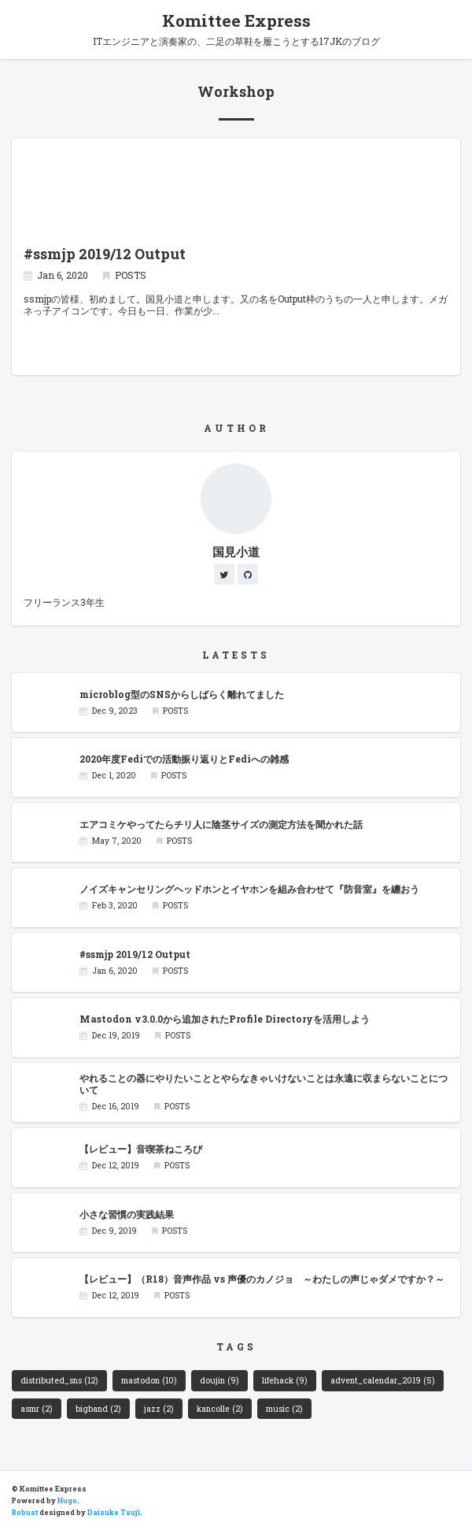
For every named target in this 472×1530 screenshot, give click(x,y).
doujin (219, 1380)
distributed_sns (59, 1380)
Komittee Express (236, 20)
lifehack (284, 1380)
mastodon (148, 1380)
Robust (25, 1512)
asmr (36, 1408)
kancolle (219, 1408)
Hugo (67, 1500)
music (284, 1408)
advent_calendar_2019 (382, 1380)
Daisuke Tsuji (113, 1512)
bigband (98, 1408)
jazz (158, 1408)
